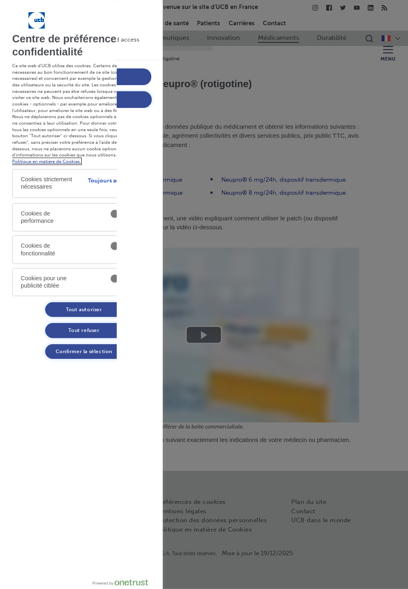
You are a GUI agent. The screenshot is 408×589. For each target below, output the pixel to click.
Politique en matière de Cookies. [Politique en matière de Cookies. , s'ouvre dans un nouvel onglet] (46, 161)
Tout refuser (83, 330)
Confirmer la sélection (84, 351)
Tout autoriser (84, 309)
